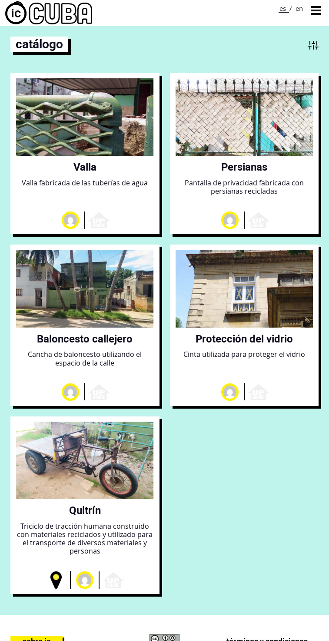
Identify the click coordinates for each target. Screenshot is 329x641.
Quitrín (85, 510)
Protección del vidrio (244, 338)
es (282, 8)
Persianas (244, 167)
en (299, 8)
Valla (84, 167)
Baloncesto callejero (85, 338)
